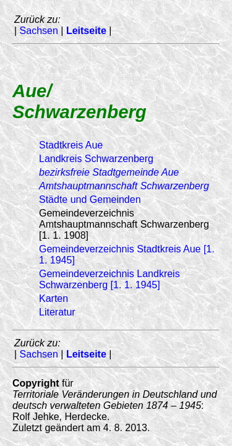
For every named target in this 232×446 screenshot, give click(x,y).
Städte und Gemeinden (90, 199)
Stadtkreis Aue (71, 145)
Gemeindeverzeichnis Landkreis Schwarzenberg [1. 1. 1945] (109, 279)
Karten (53, 298)
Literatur (57, 312)
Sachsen (39, 30)
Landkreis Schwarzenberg (96, 158)
